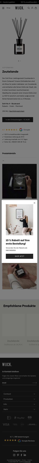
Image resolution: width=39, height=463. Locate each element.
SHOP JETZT (19, 256)
